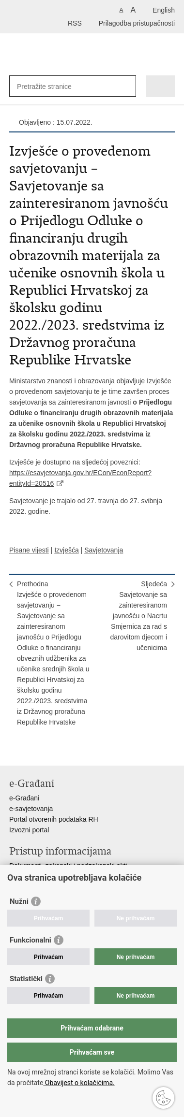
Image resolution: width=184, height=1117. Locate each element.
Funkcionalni (30, 940)
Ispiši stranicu (14, 750)
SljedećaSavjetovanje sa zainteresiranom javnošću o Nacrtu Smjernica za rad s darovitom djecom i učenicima (139, 616)
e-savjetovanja (31, 808)
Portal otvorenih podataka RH (53, 819)
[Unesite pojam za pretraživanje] (52, 86)
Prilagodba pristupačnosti (137, 23)
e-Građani (24, 798)
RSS (75, 23)
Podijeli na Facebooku (35, 750)
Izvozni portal (29, 830)
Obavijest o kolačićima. (78, 1083)
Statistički (26, 978)
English (164, 10)
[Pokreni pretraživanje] (127, 86)
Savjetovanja (103, 550)
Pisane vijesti (29, 550)
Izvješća (66, 550)
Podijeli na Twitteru (56, 750)
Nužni (19, 901)
